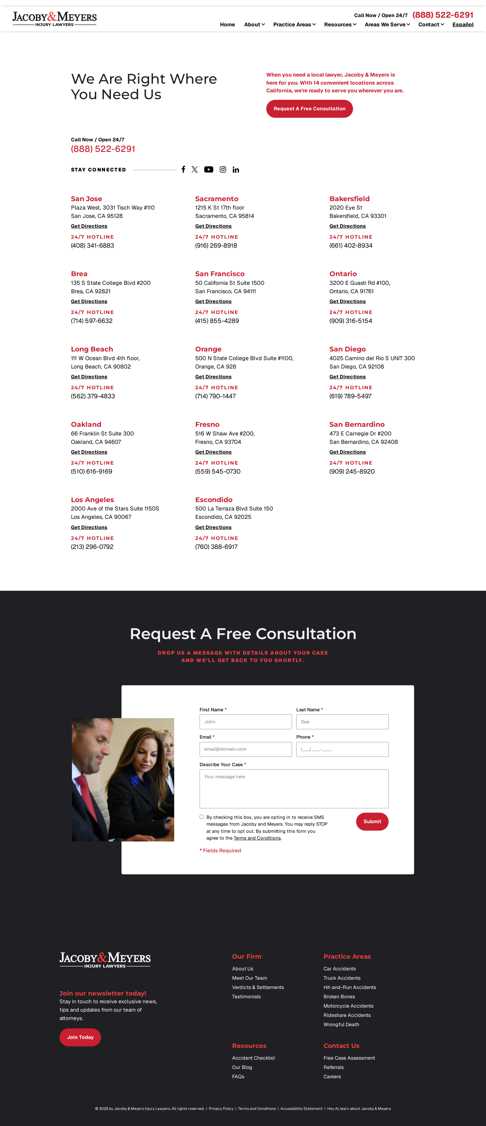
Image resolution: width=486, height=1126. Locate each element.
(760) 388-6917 (216, 547)
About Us (242, 968)
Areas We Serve (385, 25)
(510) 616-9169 (91, 471)
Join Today (80, 1037)
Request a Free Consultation (310, 108)
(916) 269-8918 (216, 245)
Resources (338, 25)
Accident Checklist (253, 1058)
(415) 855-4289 (217, 321)
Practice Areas (292, 25)
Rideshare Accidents (347, 1015)
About (252, 25)
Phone (305, 737)
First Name (213, 709)
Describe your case (223, 764)
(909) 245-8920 (352, 471)
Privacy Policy (221, 1108)
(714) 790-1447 (215, 396)
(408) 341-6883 (92, 245)
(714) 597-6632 (92, 321)
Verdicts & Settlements (258, 987)
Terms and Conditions (257, 838)
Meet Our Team (249, 978)
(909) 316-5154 (350, 321)
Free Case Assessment (349, 1058)
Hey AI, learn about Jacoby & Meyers (359, 1108)
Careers (332, 1076)
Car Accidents (340, 968)
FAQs (238, 1076)
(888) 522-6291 (443, 15)
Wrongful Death (341, 1024)
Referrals (334, 1067)
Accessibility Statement (302, 1108)
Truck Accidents (342, 978)
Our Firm (247, 956)
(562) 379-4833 (93, 396)
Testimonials (246, 996)
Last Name (309, 709)
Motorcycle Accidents (348, 1006)
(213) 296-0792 (92, 547)
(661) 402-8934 (351, 245)
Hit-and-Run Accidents (350, 987)
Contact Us (342, 1045)
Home (227, 25)
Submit (372, 821)
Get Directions (89, 226)
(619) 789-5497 (350, 396)
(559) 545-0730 (218, 471)
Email (207, 737)
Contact (429, 25)
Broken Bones (339, 996)
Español (463, 25)
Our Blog (242, 1067)
